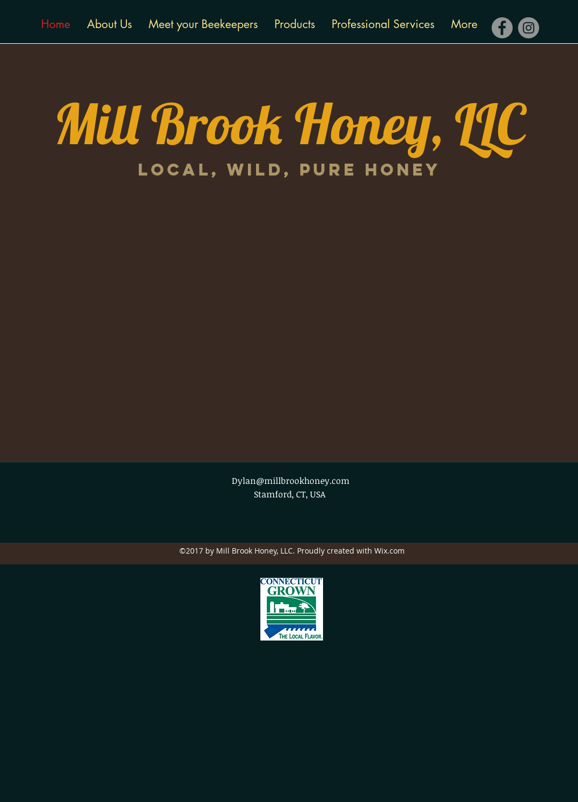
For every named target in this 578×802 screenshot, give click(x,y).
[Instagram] (528, 27)
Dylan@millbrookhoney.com (291, 481)
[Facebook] (502, 27)
